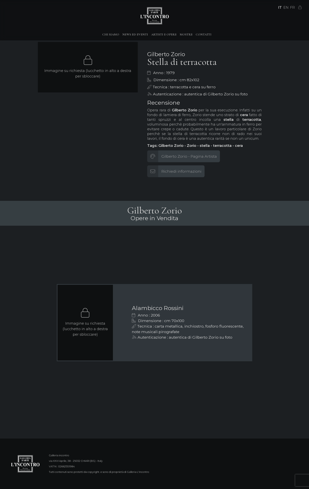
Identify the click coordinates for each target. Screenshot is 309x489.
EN (286, 7)
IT (280, 7)
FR (292, 7)
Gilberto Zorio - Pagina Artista (189, 156)
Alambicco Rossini (157, 308)
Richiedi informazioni (181, 171)
